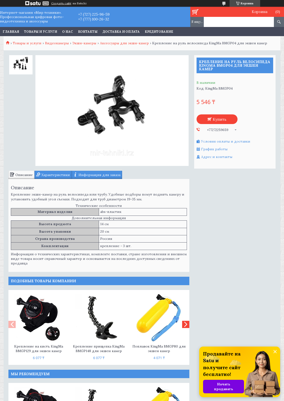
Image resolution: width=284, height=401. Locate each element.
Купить (219, 119)
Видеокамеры (57, 43)
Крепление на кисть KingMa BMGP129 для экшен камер (38, 348)
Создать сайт (61, 3)
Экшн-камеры (84, 43)
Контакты (88, 32)
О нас (67, 32)
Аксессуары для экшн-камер (124, 43)
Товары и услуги (40, 32)
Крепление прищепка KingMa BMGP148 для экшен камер (99, 348)
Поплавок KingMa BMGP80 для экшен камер (159, 348)
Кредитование (159, 32)
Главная (11, 32)
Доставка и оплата (121, 32)
